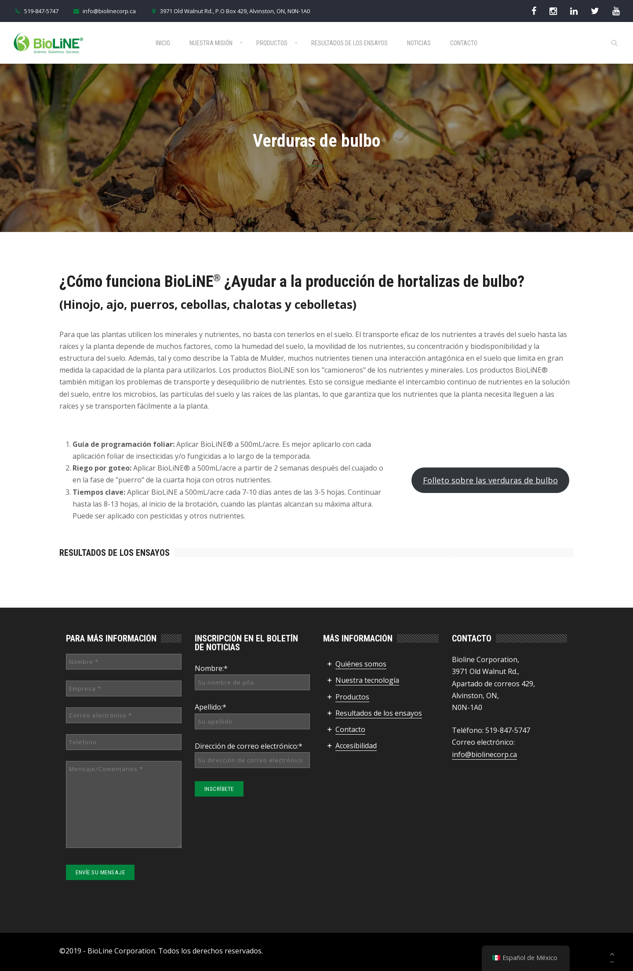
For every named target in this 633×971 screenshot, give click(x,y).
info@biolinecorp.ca (104, 11)
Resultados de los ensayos (349, 43)
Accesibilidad (356, 745)
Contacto (463, 43)
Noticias (419, 43)
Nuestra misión (211, 43)
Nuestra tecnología (367, 680)
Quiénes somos (360, 664)
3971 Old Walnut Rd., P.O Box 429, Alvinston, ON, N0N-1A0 (229, 11)
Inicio (163, 43)
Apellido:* (210, 707)
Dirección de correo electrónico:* (248, 746)
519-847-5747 (35, 11)
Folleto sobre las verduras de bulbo (490, 480)
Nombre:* (211, 668)
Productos (271, 43)
